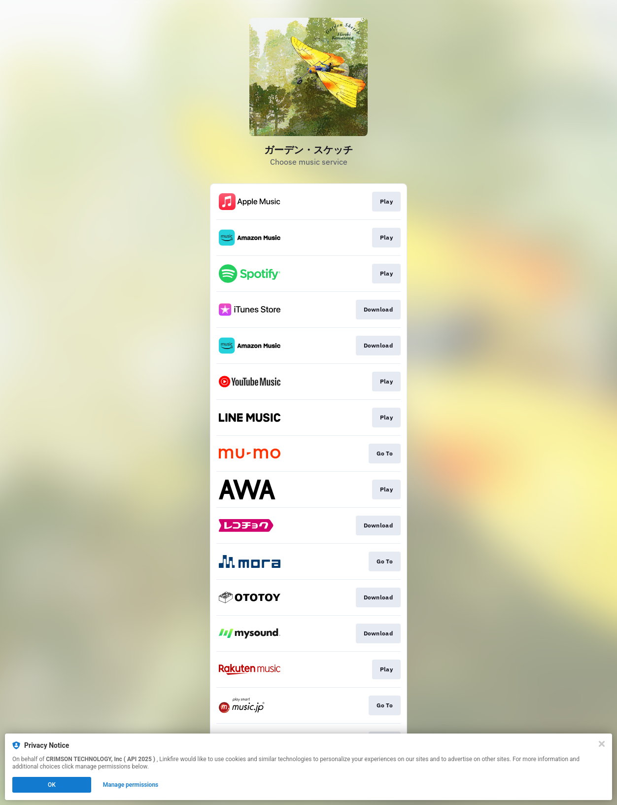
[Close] (602, 744)
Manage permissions (131, 784)
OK (52, 784)
